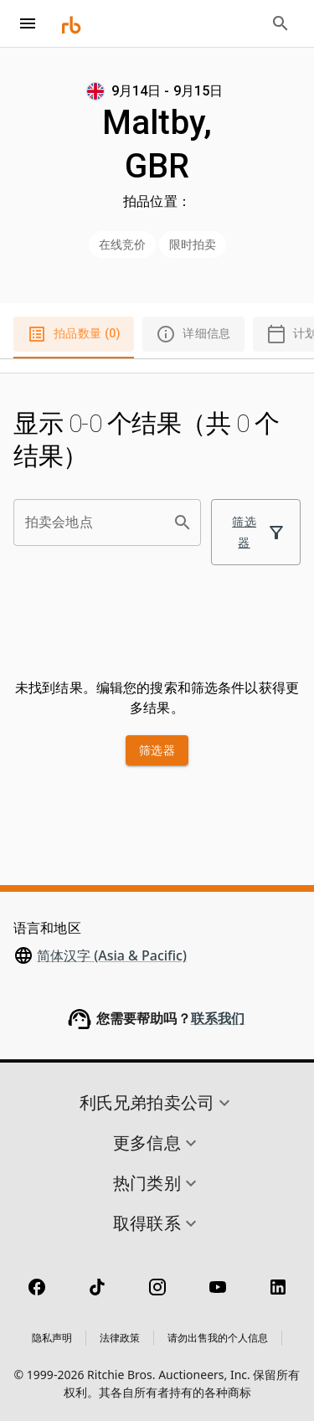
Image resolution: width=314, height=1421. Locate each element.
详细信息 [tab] (193, 334)
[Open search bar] (280, 23)
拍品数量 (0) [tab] (73, 334)
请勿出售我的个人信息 (217, 1338)
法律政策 (120, 1338)
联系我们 (218, 1019)
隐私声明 (52, 1338)
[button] (157, 1103)
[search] (182, 522)
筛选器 (256, 532)
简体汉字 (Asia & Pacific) (112, 955)
